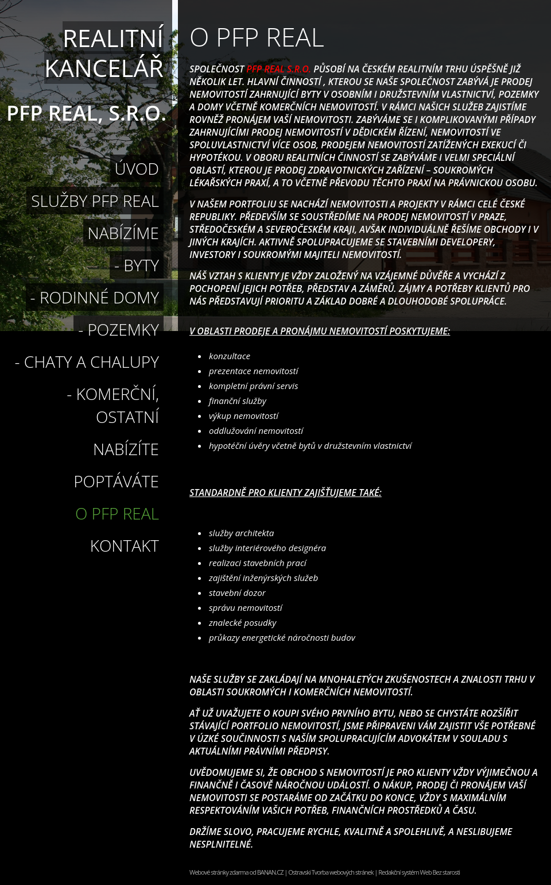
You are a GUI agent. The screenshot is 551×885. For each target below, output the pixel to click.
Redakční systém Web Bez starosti (419, 872)
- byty (136, 265)
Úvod (137, 168)
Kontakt (124, 545)
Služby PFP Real (95, 200)
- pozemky (118, 329)
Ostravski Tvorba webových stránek (330, 872)
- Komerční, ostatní (113, 405)
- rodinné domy (94, 297)
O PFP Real (117, 513)
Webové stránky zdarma (219, 872)
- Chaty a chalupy (87, 361)
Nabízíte (126, 449)
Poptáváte (116, 481)
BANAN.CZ (270, 872)
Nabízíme (123, 233)
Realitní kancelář (104, 52)
